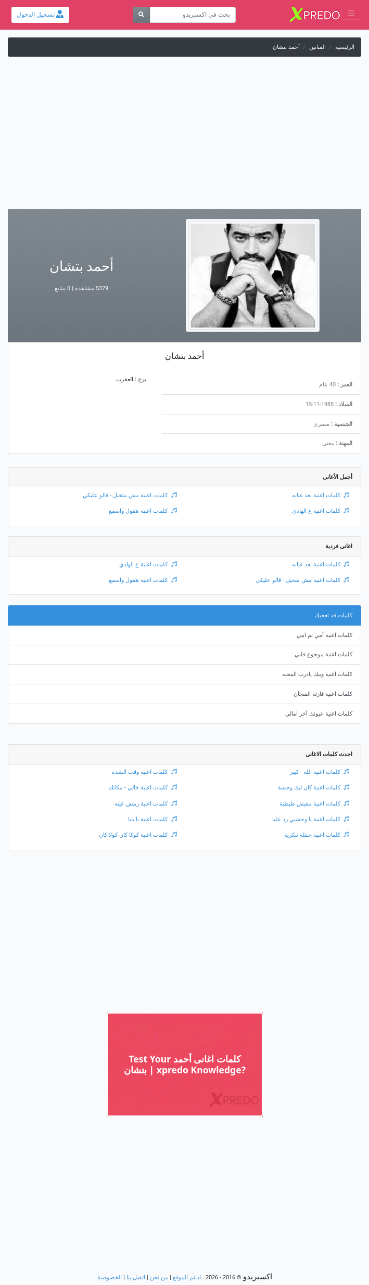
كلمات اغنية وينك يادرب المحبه (317, 674)
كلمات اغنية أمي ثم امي (324, 635)
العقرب (124, 379)
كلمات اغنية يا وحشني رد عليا (311, 819)
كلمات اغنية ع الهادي (321, 511)
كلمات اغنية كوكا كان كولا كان (138, 835)
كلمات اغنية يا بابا (152, 819)
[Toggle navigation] (351, 13)
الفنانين (317, 47)
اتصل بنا (135, 1277)
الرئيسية (344, 47)
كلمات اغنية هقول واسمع (143, 511)
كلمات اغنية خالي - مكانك (143, 787)
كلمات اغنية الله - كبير (320, 772)
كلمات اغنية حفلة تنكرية (317, 835)
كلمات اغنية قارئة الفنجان (323, 694)
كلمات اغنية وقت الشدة (144, 772)
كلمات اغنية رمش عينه (145, 803)
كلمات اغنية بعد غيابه (321, 495)
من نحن (159, 1277)
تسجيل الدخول (40, 14)
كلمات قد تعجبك (333, 615)
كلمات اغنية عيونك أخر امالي (318, 713)
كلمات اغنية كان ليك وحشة (314, 787)
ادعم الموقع (187, 1277)
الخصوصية (109, 1277)
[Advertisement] (184, 136)
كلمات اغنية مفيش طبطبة (314, 803)
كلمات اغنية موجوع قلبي (323, 654)
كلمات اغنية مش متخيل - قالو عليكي (130, 495)
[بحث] (141, 15)
